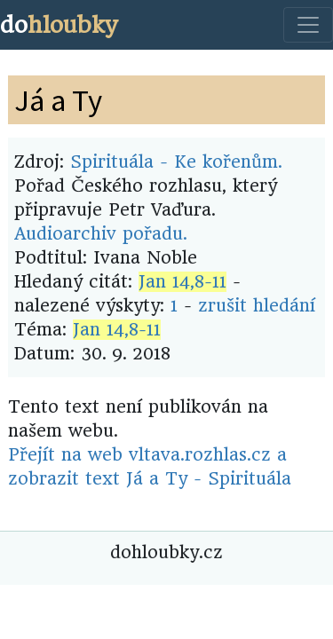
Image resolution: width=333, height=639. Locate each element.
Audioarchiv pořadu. (100, 234)
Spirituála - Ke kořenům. (176, 162)
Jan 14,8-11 (182, 282)
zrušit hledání (256, 306)
